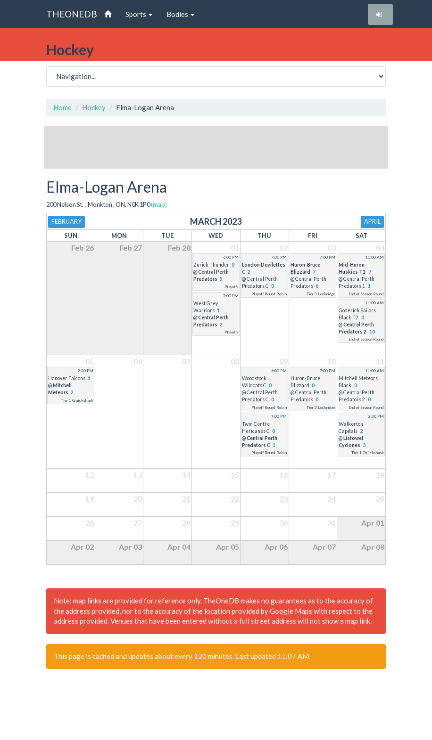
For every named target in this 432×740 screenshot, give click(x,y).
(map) (159, 204)
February (66, 221)
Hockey (94, 107)
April (372, 221)
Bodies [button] (180, 14)
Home (62, 107)
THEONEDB (71, 13)
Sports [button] (138, 14)
